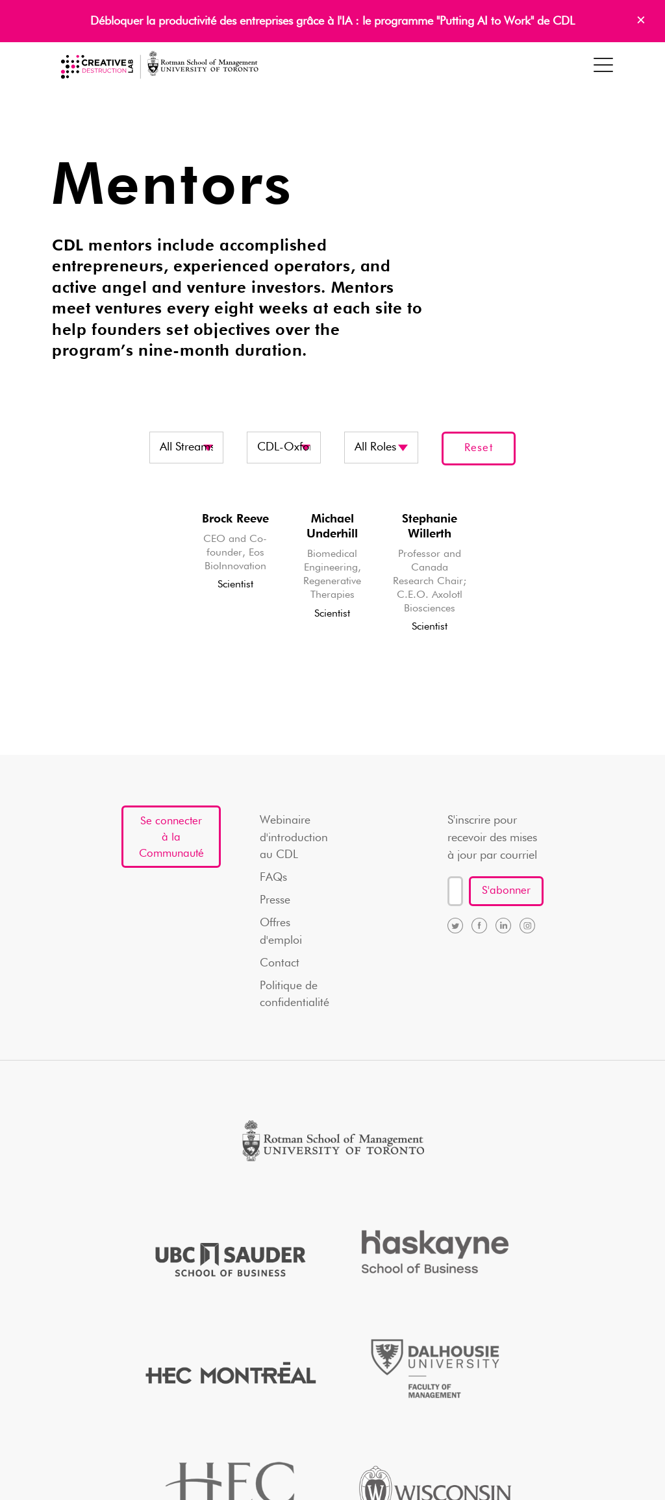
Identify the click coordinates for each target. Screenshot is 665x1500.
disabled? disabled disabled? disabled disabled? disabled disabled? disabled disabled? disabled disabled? (381, 447)
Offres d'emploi (283, 935)
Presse (277, 903)
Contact (281, 968)
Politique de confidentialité (296, 999)
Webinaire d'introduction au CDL (296, 839)
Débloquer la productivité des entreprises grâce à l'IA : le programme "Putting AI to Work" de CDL (332, 21)
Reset (479, 448)
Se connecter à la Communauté (170, 847)
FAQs (276, 880)
